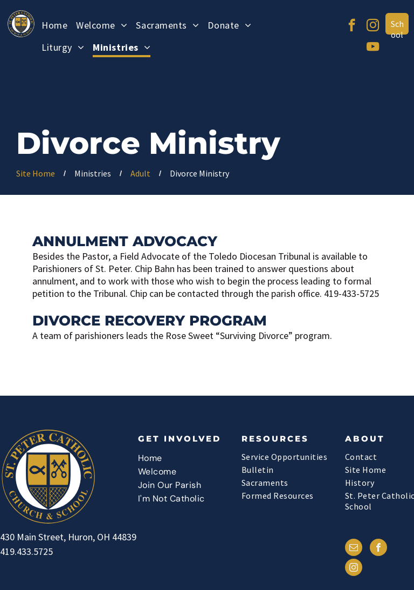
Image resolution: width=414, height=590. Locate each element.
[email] (353, 549)
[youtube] (372, 48)
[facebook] (351, 26)
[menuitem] (54, 27)
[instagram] (372, 26)
